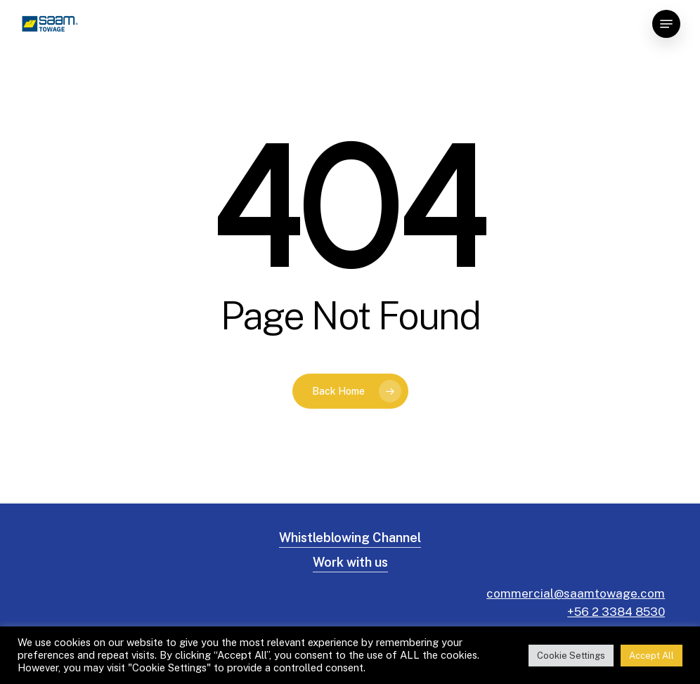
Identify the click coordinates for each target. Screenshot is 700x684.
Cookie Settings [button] (571, 655)
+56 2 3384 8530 (616, 612)
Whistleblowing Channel (350, 537)
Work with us (350, 562)
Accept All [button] (651, 655)
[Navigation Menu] (666, 24)
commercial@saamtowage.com (575, 593)
